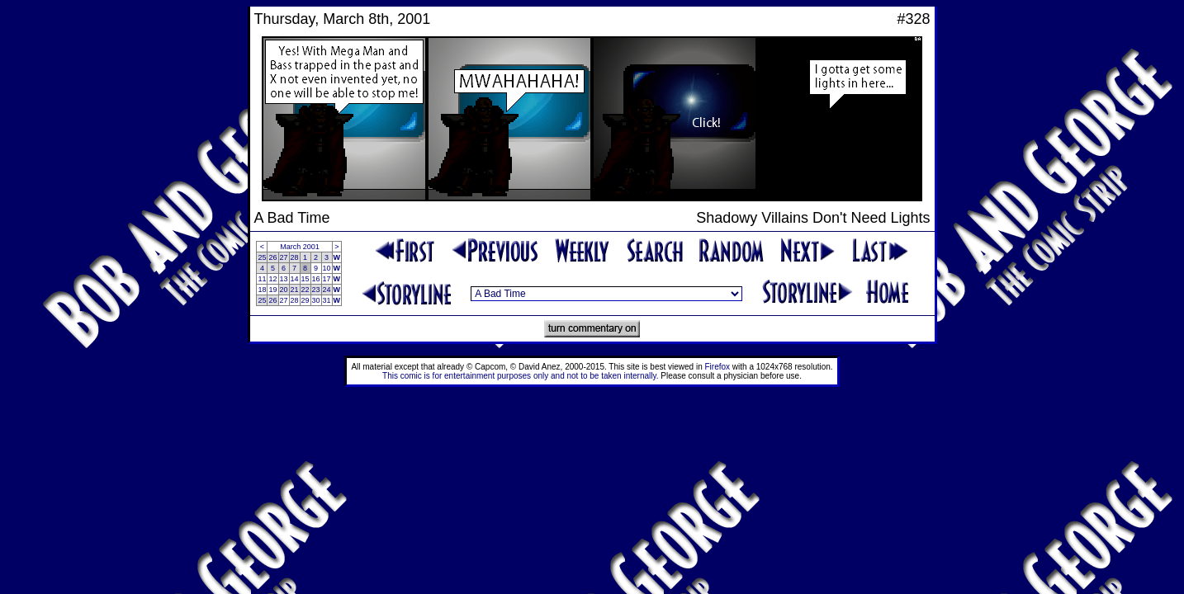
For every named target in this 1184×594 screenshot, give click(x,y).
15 (305, 279)
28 (295, 257)
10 (327, 268)
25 (262, 257)
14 (295, 279)
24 (327, 289)
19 (272, 289)
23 (316, 289)
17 (327, 279)
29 (305, 300)
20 (284, 289)
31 (327, 300)
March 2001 (300, 247)
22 (305, 289)
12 (272, 279)
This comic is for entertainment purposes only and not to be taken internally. (520, 375)
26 (272, 257)
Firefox (718, 366)
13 (284, 279)
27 (284, 257)
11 (262, 279)
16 (316, 279)
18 (262, 289)
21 (295, 289)
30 (316, 300)
